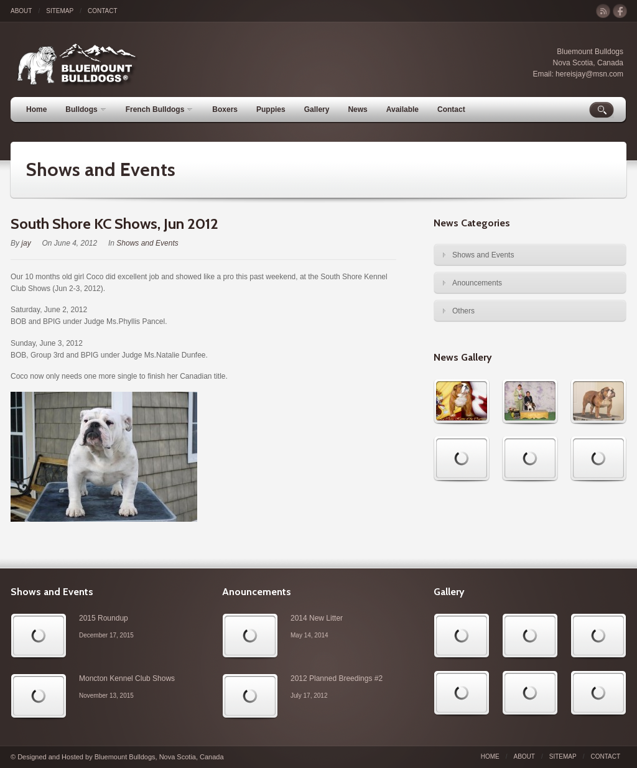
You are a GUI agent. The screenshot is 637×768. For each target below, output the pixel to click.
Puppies (271, 109)
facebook (620, 11)
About (21, 10)
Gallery (317, 109)
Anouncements (477, 283)
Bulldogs (85, 109)
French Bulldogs (159, 109)
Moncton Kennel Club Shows (127, 678)
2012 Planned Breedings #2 (337, 678)
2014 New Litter (317, 618)
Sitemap (59, 10)
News (357, 109)
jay (25, 243)
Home (36, 109)
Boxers (225, 109)
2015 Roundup (103, 618)
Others (463, 311)
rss (603, 11)
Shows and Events (100, 169)
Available (402, 109)
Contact (103, 10)
